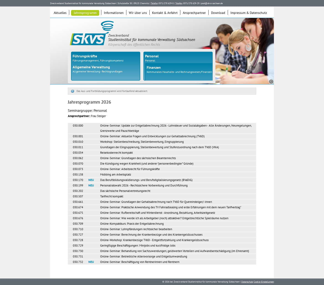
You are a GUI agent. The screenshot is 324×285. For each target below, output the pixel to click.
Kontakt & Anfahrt (165, 13)
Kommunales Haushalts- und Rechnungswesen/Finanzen (179, 72)
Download (218, 13)
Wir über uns (138, 13)
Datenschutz (247, 281)
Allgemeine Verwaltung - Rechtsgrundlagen (97, 71)
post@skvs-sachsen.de (212, 3)
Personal (150, 60)
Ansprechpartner (194, 13)
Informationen (114, 13)
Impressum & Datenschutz (248, 13)
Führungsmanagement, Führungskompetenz (98, 60)
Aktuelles (60, 13)
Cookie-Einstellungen (264, 281)
